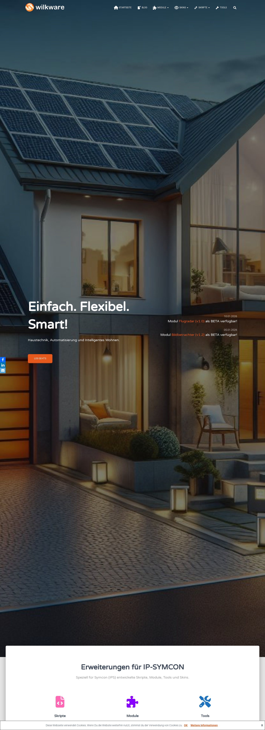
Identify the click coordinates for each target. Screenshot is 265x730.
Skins (181, 10)
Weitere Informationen (204, 725)
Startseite (123, 10)
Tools (221, 10)
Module (161, 10)
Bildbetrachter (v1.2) (188, 336)
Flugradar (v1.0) (191, 322)
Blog (142, 10)
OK (186, 725)
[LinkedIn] (3, 365)
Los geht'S (40, 359)
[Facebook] (3, 359)
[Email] (3, 371)
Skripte (202, 10)
